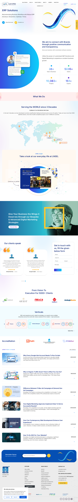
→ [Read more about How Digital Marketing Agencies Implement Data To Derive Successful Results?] (74, 412)
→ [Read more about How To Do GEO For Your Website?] (74, 441)
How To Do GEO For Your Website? (35, 435)
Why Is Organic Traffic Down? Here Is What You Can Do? (42, 372)
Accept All (23, 497)
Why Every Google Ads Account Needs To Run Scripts (41, 355)
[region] (15, 493)
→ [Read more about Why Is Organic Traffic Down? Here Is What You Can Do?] (74, 378)
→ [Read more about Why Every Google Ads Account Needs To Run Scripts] (74, 362)
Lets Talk (73, 4)
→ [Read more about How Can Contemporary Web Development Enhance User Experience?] (74, 427)
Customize (8, 497)
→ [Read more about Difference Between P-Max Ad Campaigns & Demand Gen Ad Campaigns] (74, 395)
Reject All (15, 497)
